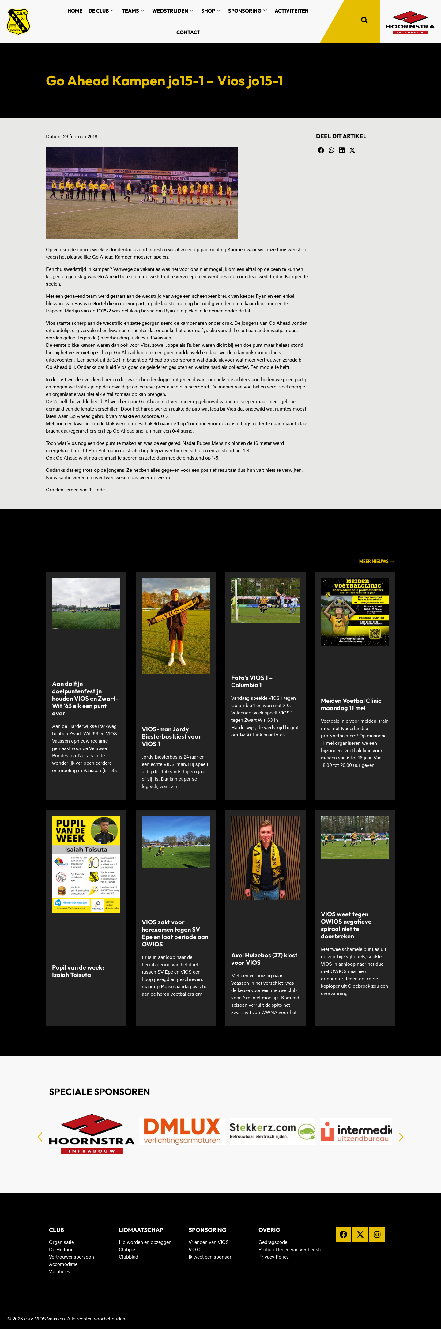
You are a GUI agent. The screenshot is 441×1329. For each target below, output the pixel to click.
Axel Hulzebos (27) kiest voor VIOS (264, 958)
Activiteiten (292, 11)
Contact (188, 32)
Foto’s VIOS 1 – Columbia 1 (252, 681)
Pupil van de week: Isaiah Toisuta (78, 971)
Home (74, 11)
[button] (321, 150)
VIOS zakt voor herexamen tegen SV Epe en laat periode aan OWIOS (175, 933)
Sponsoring (247, 11)
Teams (133, 11)
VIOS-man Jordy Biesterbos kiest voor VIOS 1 (171, 736)
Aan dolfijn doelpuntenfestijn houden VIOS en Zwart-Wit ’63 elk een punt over (85, 698)
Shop (210, 11)
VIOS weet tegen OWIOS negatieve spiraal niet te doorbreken (346, 925)
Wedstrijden (172, 11)
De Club (101, 11)
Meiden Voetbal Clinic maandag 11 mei (351, 704)
